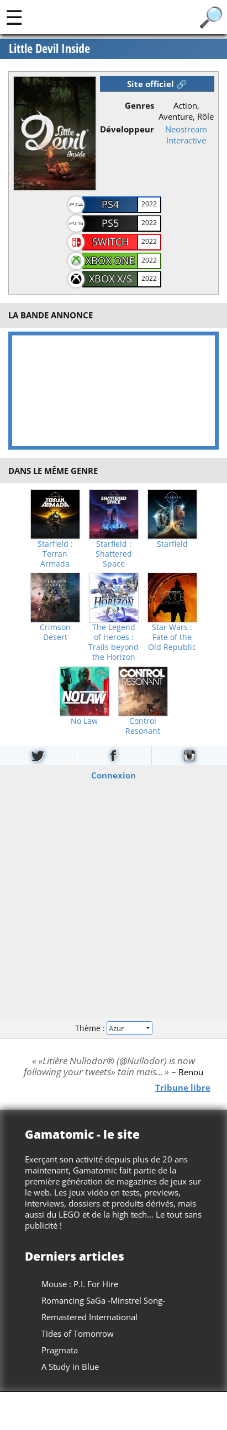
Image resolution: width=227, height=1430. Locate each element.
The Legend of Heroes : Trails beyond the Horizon (113, 642)
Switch (110, 241)
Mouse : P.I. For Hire (79, 1283)
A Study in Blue (70, 1366)
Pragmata (59, 1350)
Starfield (172, 544)
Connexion (113, 775)
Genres (139, 105)
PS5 (110, 223)
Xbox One (110, 260)
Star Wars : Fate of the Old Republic (172, 637)
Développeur (127, 129)
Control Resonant (142, 726)
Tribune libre (182, 1087)
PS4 (110, 204)
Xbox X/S (110, 278)
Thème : (113, 1028)
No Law (84, 721)
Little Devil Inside (49, 48)
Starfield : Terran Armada (55, 554)
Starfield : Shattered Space (114, 554)
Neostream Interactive (186, 135)
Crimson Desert (55, 632)
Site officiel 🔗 (157, 83)
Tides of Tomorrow (77, 1333)
